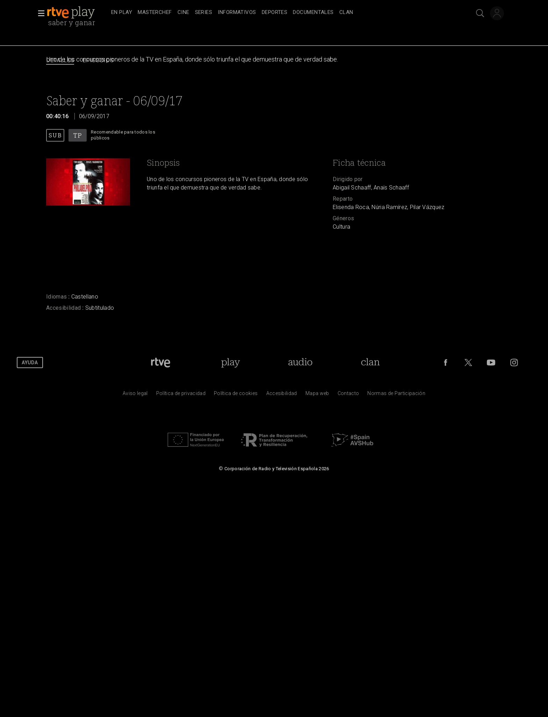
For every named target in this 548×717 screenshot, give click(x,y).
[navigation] (281, 13)
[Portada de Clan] (371, 362)
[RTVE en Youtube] (491, 362)
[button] (39, 13)
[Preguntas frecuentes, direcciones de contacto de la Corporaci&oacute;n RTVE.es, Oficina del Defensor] (348, 395)
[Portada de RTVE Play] (230, 362)
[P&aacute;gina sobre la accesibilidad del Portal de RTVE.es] (281, 395)
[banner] (77, 13)
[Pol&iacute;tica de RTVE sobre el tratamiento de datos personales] (181, 395)
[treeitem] (121, 13)
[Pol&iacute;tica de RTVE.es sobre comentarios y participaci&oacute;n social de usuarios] (396, 395)
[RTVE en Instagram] (514, 362)
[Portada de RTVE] (161, 362)
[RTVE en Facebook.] (445, 362)
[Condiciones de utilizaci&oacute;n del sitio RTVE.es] (135, 395)
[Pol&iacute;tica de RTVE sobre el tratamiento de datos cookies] (236, 395)
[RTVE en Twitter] (468, 362)
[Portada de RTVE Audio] (300, 362)
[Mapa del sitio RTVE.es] (317, 395)
